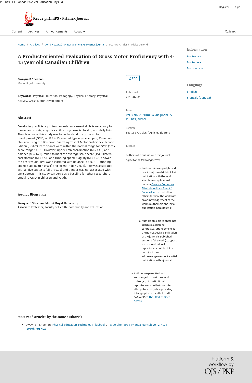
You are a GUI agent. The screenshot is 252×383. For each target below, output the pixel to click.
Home (21, 44)
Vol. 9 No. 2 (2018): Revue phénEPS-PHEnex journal (74, 44)
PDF (134, 78)
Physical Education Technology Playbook (79, 324)
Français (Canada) (199, 97)
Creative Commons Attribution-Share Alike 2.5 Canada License (158, 188)
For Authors (194, 62)
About (78, 31)
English (192, 92)
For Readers (194, 56)
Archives (34, 31)
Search (231, 31)
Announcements (57, 31)
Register (224, 7)
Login (236, 7)
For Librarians (195, 68)
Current (17, 31)
